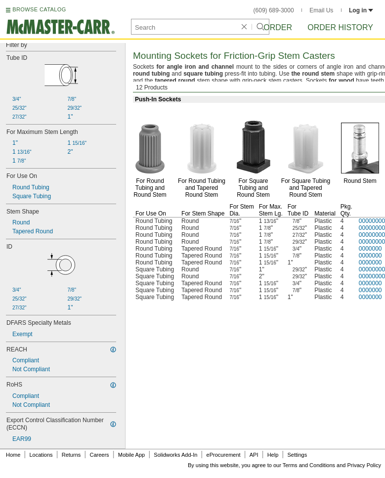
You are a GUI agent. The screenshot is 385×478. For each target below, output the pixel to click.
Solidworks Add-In (175, 455)
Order (277, 27)
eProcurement (224, 455)
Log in (361, 10)
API (254, 455)
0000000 (370, 248)
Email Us (321, 10)
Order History (340, 27)
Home (13, 455)
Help (273, 455)
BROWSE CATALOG (39, 9)
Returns (71, 455)
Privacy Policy (364, 465)
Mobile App (131, 455)
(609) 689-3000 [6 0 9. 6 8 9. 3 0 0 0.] (274, 10)
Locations (41, 455)
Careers (99, 455)
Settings (297, 455)
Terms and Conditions (309, 465)
